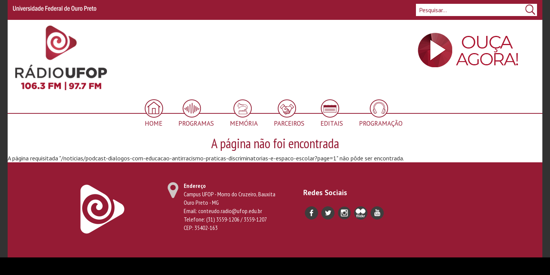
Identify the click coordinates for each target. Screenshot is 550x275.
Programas (196, 123)
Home (153, 123)
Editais (331, 123)
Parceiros (289, 123)
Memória (244, 123)
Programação (381, 123)
